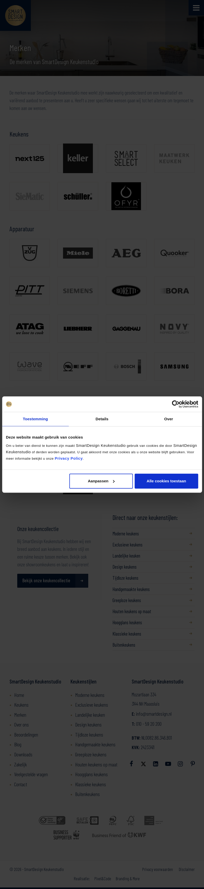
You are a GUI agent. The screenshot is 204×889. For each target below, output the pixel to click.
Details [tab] (102, 419)
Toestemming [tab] (35, 419)
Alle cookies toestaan (166, 481)
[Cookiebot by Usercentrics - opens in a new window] (175, 404)
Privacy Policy (69, 458)
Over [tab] (168, 419)
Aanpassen (101, 481)
